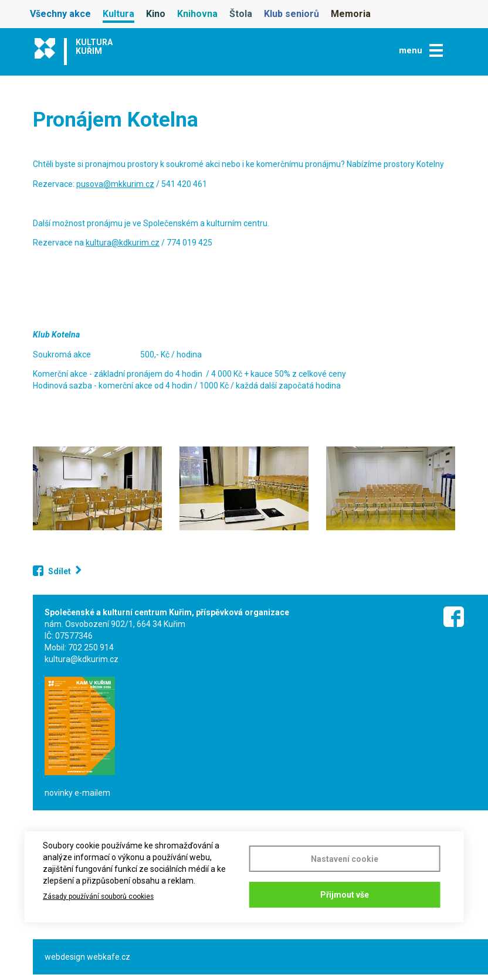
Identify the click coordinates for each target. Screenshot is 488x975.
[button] (97, 488)
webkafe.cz (108, 957)
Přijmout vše (344, 894)
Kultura (118, 13)
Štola (240, 13)
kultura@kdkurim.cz (123, 242)
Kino (155, 13)
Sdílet (59, 571)
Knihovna (197, 13)
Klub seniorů (291, 13)
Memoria (351, 13)
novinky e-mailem (77, 792)
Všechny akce (60, 13)
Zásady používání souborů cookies (98, 895)
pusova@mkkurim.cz (115, 184)
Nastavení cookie (344, 856)
